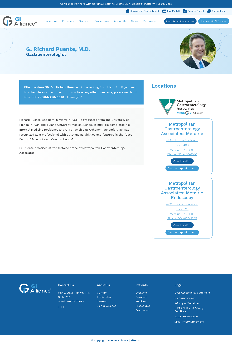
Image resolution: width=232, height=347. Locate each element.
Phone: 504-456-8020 (182, 155)
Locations (52, 21)
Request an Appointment (142, 11)
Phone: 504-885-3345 (182, 219)
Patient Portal (193, 11)
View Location (182, 162)
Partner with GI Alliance (213, 21)
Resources (151, 21)
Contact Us (216, 11)
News (136, 21)
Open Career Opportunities (180, 21)
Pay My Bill (171, 11)
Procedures (103, 21)
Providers (70, 21)
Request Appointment (182, 169)
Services (86, 21)
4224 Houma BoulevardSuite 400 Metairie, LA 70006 (182, 146)
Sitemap (135, 341)
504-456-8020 (53, 98)
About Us (122, 21)
